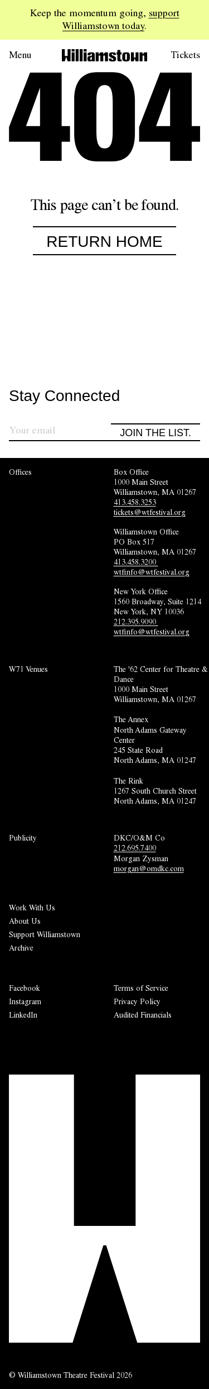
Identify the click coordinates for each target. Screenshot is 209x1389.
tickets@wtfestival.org (150, 512)
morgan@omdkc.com (149, 868)
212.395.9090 (136, 621)
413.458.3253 (135, 502)
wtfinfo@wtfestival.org (151, 571)
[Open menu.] (26, 55)
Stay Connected (64, 396)
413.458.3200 (136, 561)
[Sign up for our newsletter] (60, 432)
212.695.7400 (135, 847)
